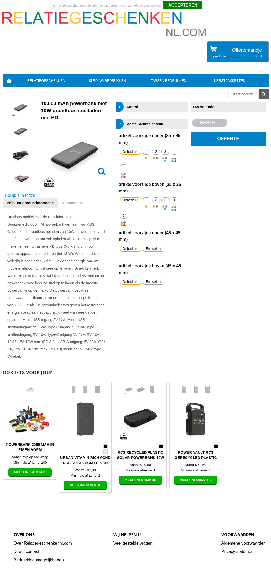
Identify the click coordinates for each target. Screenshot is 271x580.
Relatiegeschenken (46, 81)
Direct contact (26, 551)
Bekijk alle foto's (20, 195)
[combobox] (243, 94)
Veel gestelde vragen (133, 543)
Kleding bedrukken (107, 81)
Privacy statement (238, 551)
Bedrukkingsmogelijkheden (39, 560)
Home (9, 80)
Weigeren (211, 5)
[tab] (30, 203)
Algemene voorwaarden (243, 543)
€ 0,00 (257, 56)
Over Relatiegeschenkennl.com (43, 543)
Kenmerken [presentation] (72, 203)
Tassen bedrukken (168, 81)
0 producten (219, 56)
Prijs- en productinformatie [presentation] (30, 203)
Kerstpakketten (230, 81)
